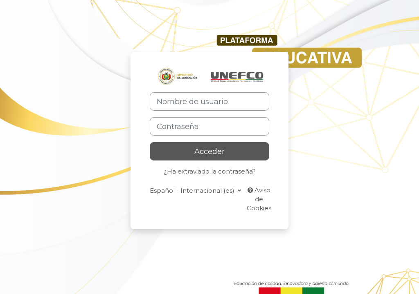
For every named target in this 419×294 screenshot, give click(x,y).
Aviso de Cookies (259, 199)
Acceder (209, 151)
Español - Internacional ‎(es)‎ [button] (193, 190)
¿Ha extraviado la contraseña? (210, 171)
